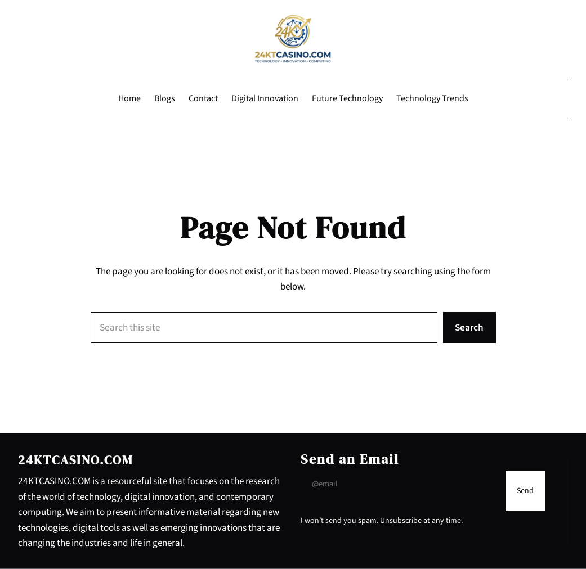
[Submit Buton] (525, 490)
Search (469, 327)
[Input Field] (400, 483)
